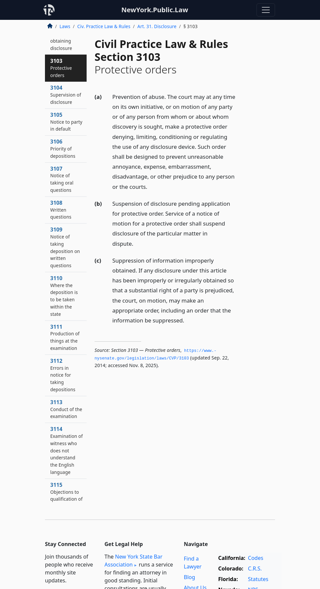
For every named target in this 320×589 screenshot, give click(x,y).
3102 (61, 37)
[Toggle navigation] (266, 10)
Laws (65, 26)
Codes (255, 558)
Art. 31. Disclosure (157, 26)
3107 (61, 179)
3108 (60, 209)
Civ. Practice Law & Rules (104, 26)
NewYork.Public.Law (154, 9)
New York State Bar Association (133, 560)
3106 (62, 148)
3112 (62, 375)
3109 (65, 247)
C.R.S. (255, 568)
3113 (66, 409)
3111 (65, 337)
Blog (189, 577)
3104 (65, 94)
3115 (66, 499)
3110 (64, 295)
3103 (61, 67)
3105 (66, 121)
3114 (66, 450)
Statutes (258, 579)
